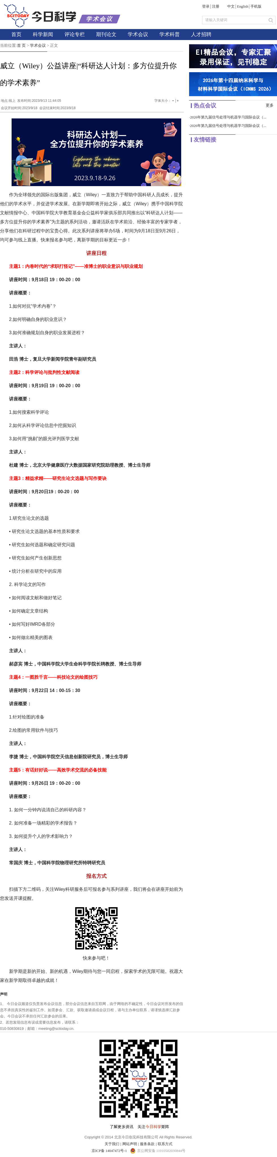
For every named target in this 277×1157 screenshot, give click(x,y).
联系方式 (165, 1144)
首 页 (21, 45)
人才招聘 (201, 34)
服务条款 (147, 1144)
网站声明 (129, 1144)
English (242, 6)
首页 (16, 34)
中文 (231, 6)
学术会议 (138, 34)
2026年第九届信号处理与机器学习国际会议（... (228, 117)
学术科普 (169, 34)
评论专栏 (74, 34)
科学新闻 (43, 34)
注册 (215, 6)
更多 (270, 105)
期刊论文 (106, 34)
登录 (205, 6)
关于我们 (112, 1144)
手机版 (255, 6)
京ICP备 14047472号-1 (110, 1151)
